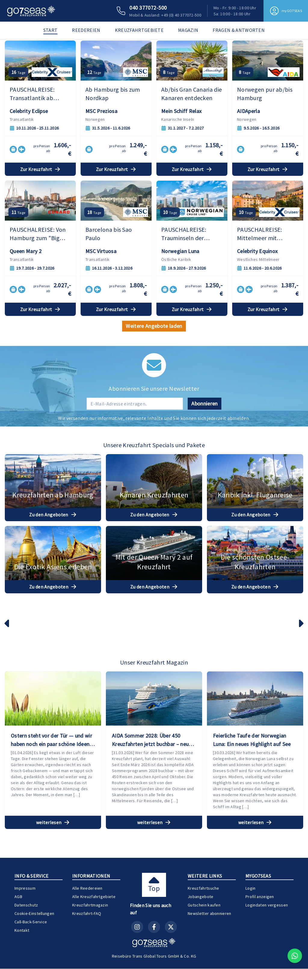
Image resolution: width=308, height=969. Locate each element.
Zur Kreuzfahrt (40, 274)
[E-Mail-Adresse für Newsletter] (135, 508)
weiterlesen (53, 910)
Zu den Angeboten (53, 619)
